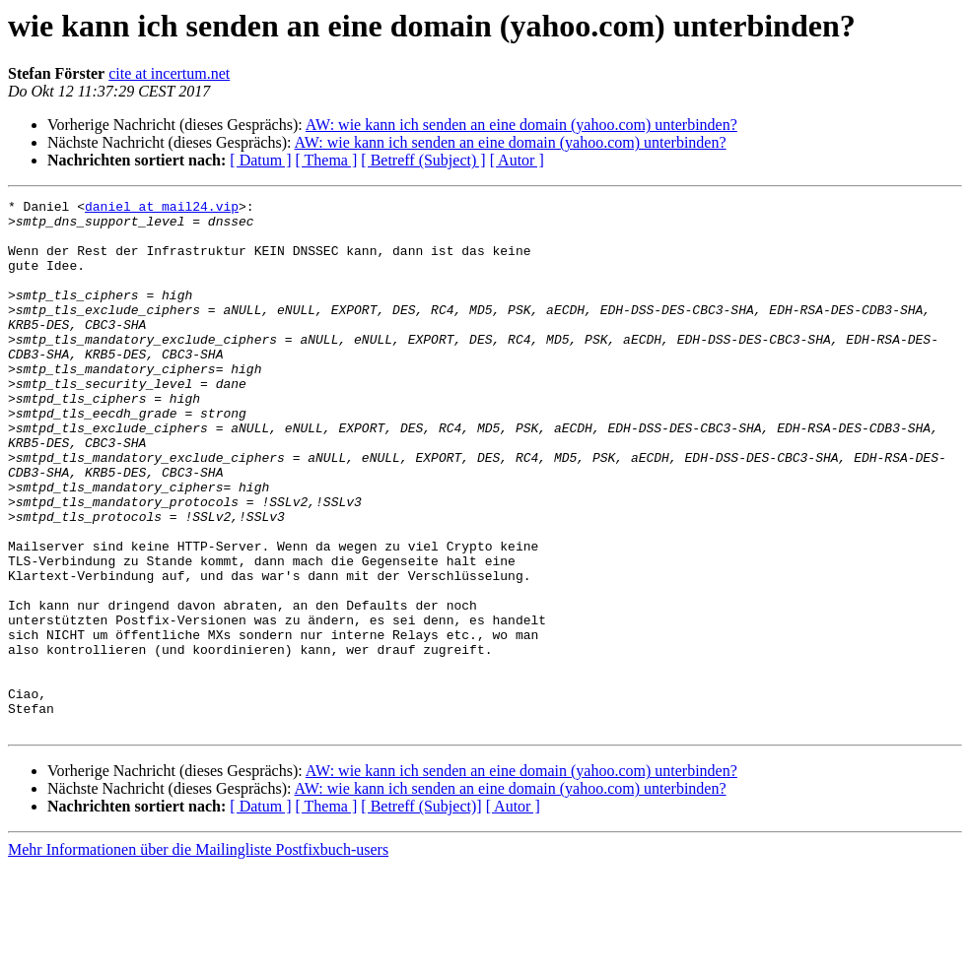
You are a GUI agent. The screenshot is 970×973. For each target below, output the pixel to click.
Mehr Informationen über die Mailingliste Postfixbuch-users (198, 955)
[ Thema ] (327, 160)
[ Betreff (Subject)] (421, 912)
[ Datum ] (260, 160)
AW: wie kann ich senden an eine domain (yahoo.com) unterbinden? (521, 124)
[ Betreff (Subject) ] (423, 160)
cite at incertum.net (169, 73)
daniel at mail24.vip (162, 209)
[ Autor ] (517, 160)
